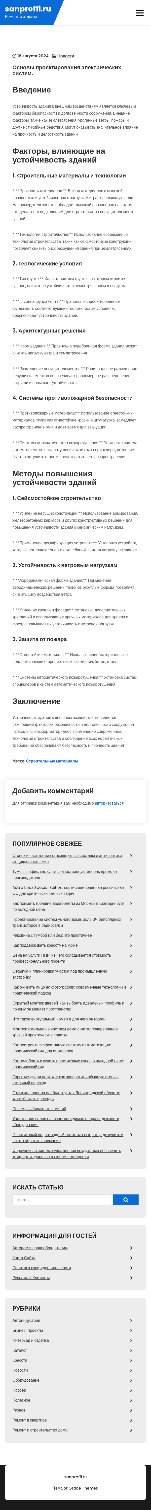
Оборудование (25, 1380)
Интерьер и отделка (30, 1340)
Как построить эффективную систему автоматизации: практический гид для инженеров (61, 1048)
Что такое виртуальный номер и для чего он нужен (59, 1019)
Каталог (19, 1350)
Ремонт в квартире (29, 1420)
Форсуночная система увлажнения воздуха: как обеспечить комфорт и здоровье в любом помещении (66, 1154)
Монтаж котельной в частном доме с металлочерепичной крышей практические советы (65, 1032)
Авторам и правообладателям (40, 1248)
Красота (19, 1360)
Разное (19, 1410)
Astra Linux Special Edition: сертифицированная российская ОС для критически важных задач (68, 890)
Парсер (19, 1390)
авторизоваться (109, 803)
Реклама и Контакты (31, 1278)
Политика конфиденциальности (41, 1268)
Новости (66, 56)
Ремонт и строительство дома (40, 1430)
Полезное (21, 1400)
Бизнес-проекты (27, 1330)
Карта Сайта (23, 1258)
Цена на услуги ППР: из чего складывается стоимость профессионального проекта (61, 958)
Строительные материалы (52, 761)
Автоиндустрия (26, 1320)
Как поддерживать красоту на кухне (45, 945)
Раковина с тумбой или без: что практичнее (52, 935)
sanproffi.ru (28, 9)
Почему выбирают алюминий (39, 1109)
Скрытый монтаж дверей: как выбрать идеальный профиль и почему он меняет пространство (68, 1006)
